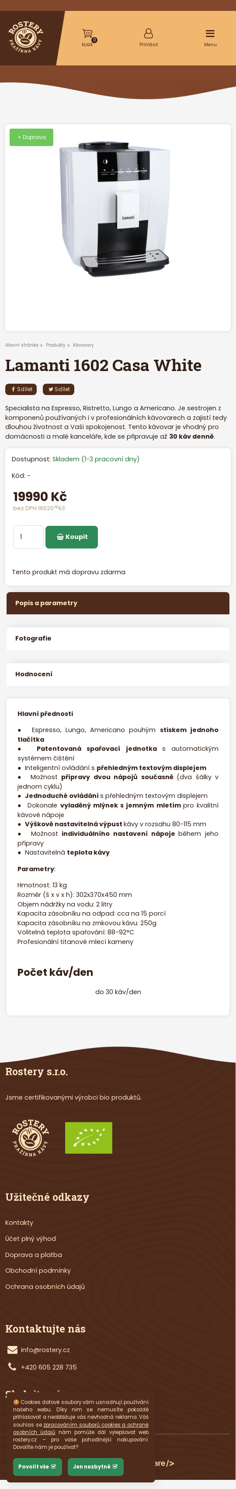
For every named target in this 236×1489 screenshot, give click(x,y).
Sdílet (21, 389)
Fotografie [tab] (33, 638)
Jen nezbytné (95, 1466)
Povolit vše (37, 1466)
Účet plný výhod (30, 1238)
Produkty (56, 345)
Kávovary (83, 345)
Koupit (72, 536)
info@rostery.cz (45, 1350)
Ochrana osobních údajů (45, 1286)
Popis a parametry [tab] (46, 603)
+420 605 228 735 (49, 1367)
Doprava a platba (33, 1254)
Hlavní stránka (21, 345)
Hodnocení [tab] (33, 674)
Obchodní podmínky (38, 1270)
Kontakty (19, 1222)
